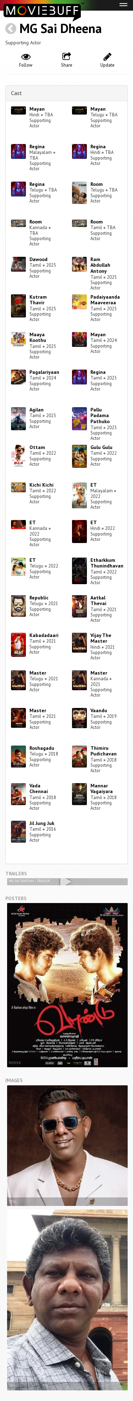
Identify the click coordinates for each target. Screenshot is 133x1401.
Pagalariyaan (44, 372)
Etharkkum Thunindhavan (106, 563)
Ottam (37, 447)
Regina (37, 146)
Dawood (38, 259)
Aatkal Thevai (98, 600)
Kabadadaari (44, 635)
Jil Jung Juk (41, 823)
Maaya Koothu (37, 337)
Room (96, 184)
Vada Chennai (38, 788)
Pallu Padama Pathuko (100, 415)
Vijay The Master (100, 638)
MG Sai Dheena (61, 28)
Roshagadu (41, 748)
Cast (16, 92)
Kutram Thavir (38, 300)
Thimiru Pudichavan (103, 751)
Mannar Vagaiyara (101, 788)
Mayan (37, 109)
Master (37, 673)
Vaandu (98, 710)
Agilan (36, 409)
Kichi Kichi (41, 485)
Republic (39, 597)
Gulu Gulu (101, 447)
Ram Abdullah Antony (100, 265)
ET (93, 485)
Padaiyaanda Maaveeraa (105, 300)
